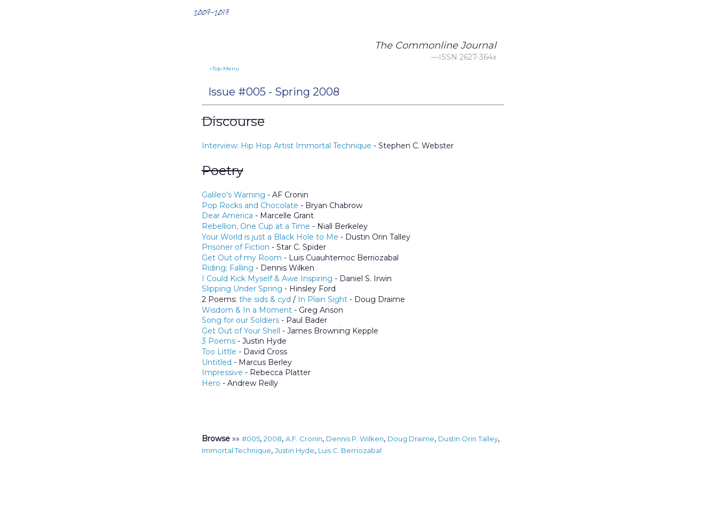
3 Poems (218, 341)
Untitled (217, 362)
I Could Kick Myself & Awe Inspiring (267, 278)
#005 (251, 438)
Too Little (219, 351)
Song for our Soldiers (240, 320)
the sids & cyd (265, 299)
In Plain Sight (322, 299)
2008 (273, 438)
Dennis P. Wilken (355, 438)
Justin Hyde (294, 450)
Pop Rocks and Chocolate (250, 205)
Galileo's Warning (233, 195)
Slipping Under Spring (242, 288)
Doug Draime (410, 438)
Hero (211, 383)
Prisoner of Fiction (236, 247)
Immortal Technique (236, 450)
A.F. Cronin (304, 438)
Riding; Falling (228, 268)
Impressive (222, 372)
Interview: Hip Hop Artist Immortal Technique (286, 145)
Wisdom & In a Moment (247, 310)
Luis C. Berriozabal (350, 450)
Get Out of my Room (242, 258)
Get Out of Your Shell (241, 331)
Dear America (227, 215)
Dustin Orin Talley (468, 438)
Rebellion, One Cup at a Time (256, 226)
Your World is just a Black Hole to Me (270, 237)
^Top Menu (224, 68)
